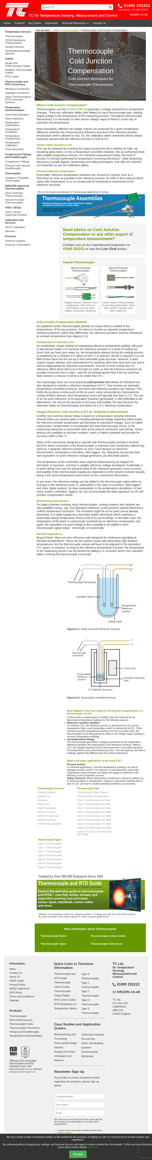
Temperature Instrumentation (14, 109)
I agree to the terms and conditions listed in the (80, 1131)
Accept (78, 1154)
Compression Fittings (17, 161)
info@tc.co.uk (139, 14)
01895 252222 (137, 6)
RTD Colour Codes (65, 999)
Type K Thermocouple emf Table (94, 800)
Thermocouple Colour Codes (108, 935)
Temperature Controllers (12, 130)
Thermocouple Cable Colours (92, 792)
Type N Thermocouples (50, 855)
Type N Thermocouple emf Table (94, 812)
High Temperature (47, 808)
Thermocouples (14, 36)
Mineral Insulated (47, 792)
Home (7, 23)
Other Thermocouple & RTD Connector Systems (18, 99)
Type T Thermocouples (50, 851)
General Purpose (47, 812)
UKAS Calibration (15, 227)
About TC (14, 976)
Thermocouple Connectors (24, 1027)
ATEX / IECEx (13, 207)
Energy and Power (64, 1051)
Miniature (42, 800)
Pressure (10, 236)
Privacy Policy (17, 984)
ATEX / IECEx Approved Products (16, 213)
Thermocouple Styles (53, 935)
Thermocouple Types (53, 943)
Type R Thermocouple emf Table (94, 820)
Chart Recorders (14, 149)
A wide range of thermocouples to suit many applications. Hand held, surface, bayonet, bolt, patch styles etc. (118, 289)
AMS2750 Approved (48, 816)
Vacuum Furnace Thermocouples (14, 201)
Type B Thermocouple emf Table (94, 827)
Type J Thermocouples (50, 847)
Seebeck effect (75, 109)
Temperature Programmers (13, 137)
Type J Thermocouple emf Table (94, 804)
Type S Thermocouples (50, 867)
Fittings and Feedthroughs (24, 1031)
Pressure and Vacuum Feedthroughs (17, 167)
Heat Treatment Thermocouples (14, 194)
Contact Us (99, 23)
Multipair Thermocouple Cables (18, 71)
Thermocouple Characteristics (92, 796)
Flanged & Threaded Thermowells (16, 179)
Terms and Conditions (21, 996)
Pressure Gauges (15, 241)
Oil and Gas (88, 1038)
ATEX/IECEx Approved (50, 823)
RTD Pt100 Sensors (20, 1020)
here (33, 1071)
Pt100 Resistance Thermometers (15, 41)
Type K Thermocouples (50, 843)
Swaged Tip (44, 796)
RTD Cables (12, 76)
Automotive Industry (92, 1034)
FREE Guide (16, 980)
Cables (9, 58)
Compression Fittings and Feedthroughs (18, 156)
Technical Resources (75, 23)
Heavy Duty (44, 804)
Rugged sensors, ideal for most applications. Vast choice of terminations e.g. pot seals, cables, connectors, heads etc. (80, 289)
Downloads (51, 23)
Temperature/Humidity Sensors (17, 52)
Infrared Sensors (14, 47)
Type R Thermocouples (50, 863)
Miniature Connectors (17, 89)
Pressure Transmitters (17, 244)
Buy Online (35, 23)
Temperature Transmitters (12, 124)
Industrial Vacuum (47, 820)
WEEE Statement (19, 988)
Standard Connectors (17, 93)
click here (92, 1147)
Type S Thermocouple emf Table (94, 823)
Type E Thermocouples (50, 859)
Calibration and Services (14, 221)
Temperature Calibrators (12, 144)
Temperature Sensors (18, 31)
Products (20, 23)
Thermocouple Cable (21, 1023)
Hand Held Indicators (17, 114)
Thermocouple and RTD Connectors (16, 83)
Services (10, 231)
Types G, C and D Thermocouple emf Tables (94, 833)
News (12, 968)
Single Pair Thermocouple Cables (17, 64)
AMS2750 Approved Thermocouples (17, 187)
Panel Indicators (14, 118)
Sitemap (14, 1000)
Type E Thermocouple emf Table (94, 816)
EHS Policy (15, 992)
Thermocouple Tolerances (106, 943)
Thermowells (13, 173)
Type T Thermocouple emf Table (94, 808)
